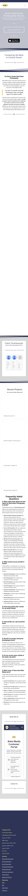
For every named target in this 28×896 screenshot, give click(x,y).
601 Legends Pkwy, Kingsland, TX (10, 490)
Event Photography (6, 869)
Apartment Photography (7, 866)
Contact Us (4, 890)
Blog (3, 885)
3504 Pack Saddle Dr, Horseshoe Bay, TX (12, 440)
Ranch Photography (6, 864)
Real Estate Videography (7, 872)
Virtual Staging (5, 874)
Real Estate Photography (7, 859)
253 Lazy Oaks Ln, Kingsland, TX (10, 465)
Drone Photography (6, 861)
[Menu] (25, 5)
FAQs (3, 882)
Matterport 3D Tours (7, 877)
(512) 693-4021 (5, 853)
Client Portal (5, 888)
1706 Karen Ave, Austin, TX (9, 415)
